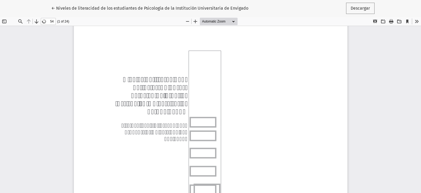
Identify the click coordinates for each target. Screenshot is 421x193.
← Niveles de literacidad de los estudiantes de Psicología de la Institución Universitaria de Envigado (149, 8)
